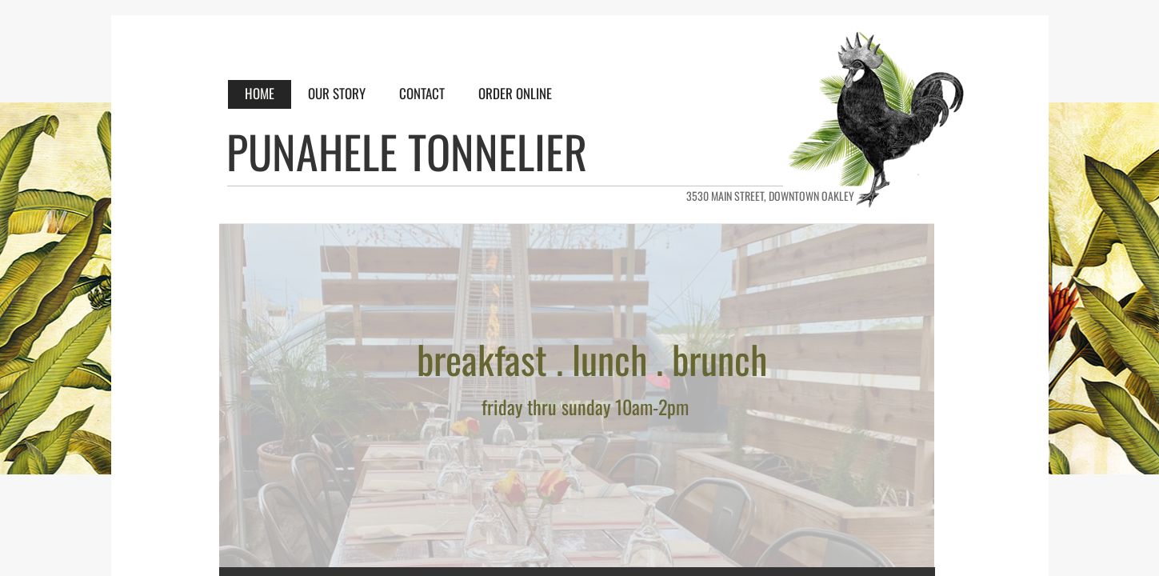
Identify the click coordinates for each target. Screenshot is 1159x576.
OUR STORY (337, 93)
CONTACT (422, 93)
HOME (259, 93)
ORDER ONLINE (515, 93)
